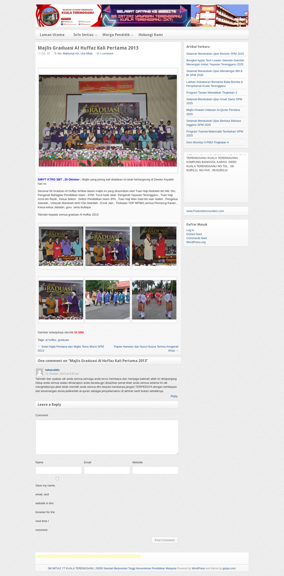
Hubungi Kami (151, 35)
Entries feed (194, 234)
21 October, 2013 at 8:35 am (62, 373)
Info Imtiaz (83, 35)
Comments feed (196, 238)
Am (59, 53)
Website (137, 462)
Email (87, 462)
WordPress (198, 568)
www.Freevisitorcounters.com (205, 211)
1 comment (106, 53)
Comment (42, 415)
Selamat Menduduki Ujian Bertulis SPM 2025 (215, 53)
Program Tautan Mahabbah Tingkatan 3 (211, 92)
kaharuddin (52, 370)
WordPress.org (195, 242)
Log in (190, 230)
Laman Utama (52, 35)
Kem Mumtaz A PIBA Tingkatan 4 (207, 142)
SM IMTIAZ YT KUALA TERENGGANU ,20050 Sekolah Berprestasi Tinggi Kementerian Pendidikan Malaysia (112, 568)
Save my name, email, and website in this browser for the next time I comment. (45, 508)
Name (39, 462)
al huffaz (50, 340)
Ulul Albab (87, 53)
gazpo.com (229, 568)
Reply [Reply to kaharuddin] (174, 396)
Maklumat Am (71, 53)
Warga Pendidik (116, 35)
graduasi (63, 340)
